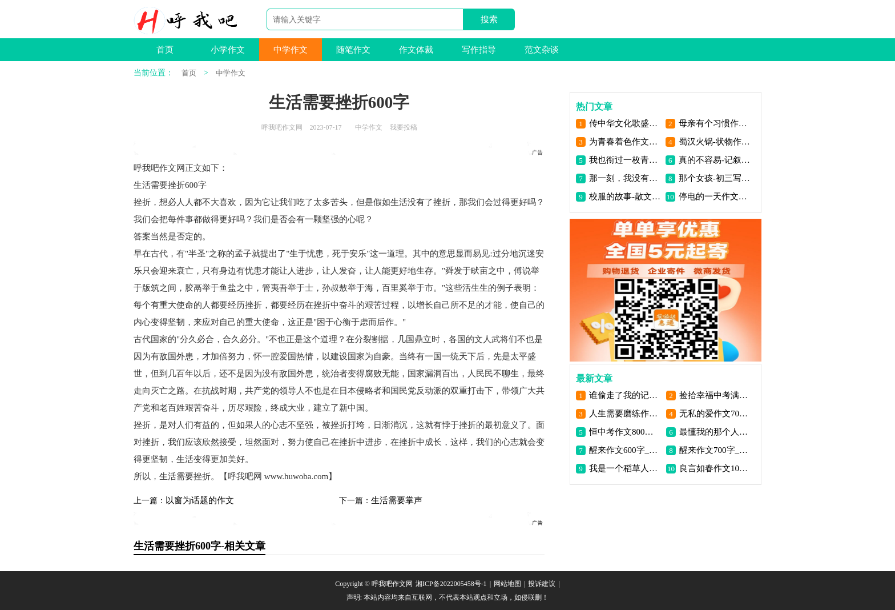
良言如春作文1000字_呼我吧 (715, 468)
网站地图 (507, 584)
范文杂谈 (542, 49)
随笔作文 (353, 49)
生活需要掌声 (396, 500)
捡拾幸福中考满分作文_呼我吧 (715, 395)
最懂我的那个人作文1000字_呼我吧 (715, 431)
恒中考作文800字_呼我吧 (625, 431)
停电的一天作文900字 (715, 196)
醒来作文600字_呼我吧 (625, 450)
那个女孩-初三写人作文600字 (715, 178)
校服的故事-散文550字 (625, 196)
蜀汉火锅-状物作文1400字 (715, 141)
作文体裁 (416, 49)
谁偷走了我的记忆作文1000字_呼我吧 (625, 395)
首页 (165, 49)
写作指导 (479, 49)
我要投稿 (403, 127)
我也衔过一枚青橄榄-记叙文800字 (625, 159)
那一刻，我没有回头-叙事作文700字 (625, 178)
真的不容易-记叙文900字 (715, 159)
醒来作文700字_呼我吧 (715, 450)
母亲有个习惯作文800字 (715, 123)
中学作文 (290, 49)
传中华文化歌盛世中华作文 (625, 123)
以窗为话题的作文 (200, 500)
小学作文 (228, 49)
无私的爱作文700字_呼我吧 (715, 413)
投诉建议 (541, 584)
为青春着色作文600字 (625, 141)
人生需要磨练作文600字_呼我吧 (625, 413)
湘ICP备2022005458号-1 (451, 584)
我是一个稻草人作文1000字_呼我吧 (625, 468)
